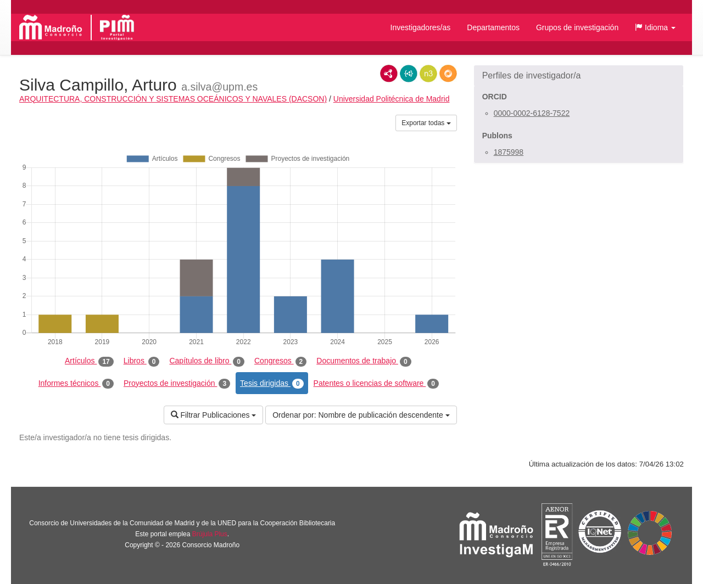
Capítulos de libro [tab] (206, 361)
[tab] (578, 75)
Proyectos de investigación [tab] (177, 384)
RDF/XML (389, 73)
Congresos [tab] (280, 361)
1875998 (509, 152)
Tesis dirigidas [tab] (272, 384)
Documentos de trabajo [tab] (363, 361)
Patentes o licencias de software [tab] (376, 384)
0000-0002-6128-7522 (532, 113)
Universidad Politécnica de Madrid (391, 98)
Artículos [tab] (89, 361)
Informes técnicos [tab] (76, 384)
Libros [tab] (142, 361)
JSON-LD (408, 73)
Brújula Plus (209, 534)
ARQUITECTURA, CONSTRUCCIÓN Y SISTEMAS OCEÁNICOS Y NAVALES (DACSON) (173, 98)
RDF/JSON (448, 73)
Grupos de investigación (577, 27)
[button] (655, 27)
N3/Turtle (428, 73)
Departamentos (493, 27)
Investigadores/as (420, 27)
